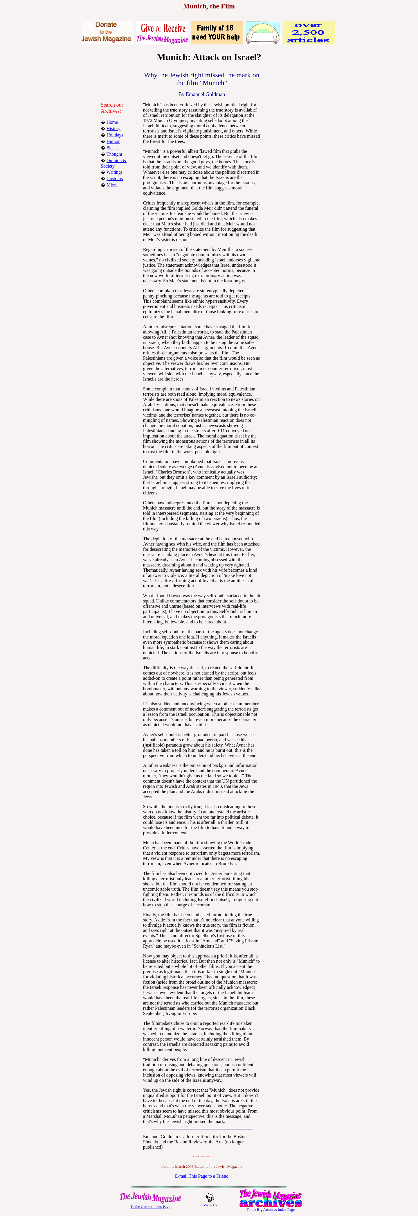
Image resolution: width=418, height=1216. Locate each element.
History (113, 128)
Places (112, 147)
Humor (113, 141)
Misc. (112, 184)
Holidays (115, 134)
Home (112, 122)
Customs (115, 178)
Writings (114, 172)
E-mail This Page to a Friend (201, 1176)
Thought (114, 154)
